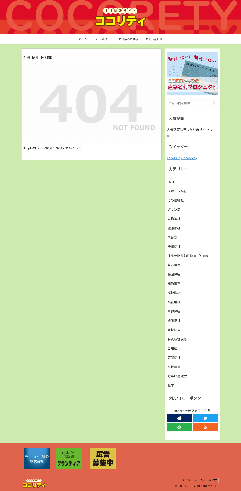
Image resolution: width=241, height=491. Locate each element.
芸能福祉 (173, 357)
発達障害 (173, 265)
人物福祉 (173, 218)
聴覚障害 (173, 329)
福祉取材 (173, 292)
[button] (214, 103)
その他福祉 (175, 200)
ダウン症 (173, 209)
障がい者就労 (177, 376)
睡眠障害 (173, 274)
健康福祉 (173, 228)
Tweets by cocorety (182, 158)
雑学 (170, 385)
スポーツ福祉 (177, 191)
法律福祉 (173, 246)
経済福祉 (173, 320)
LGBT (170, 181)
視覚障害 (173, 367)
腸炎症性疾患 (177, 339)
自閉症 (172, 348)
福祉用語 (173, 302)
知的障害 (173, 283)
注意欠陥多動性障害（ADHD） (188, 255)
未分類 (172, 237)
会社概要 (212, 480)
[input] (192, 103)
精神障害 (173, 311)
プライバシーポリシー (191, 480)
